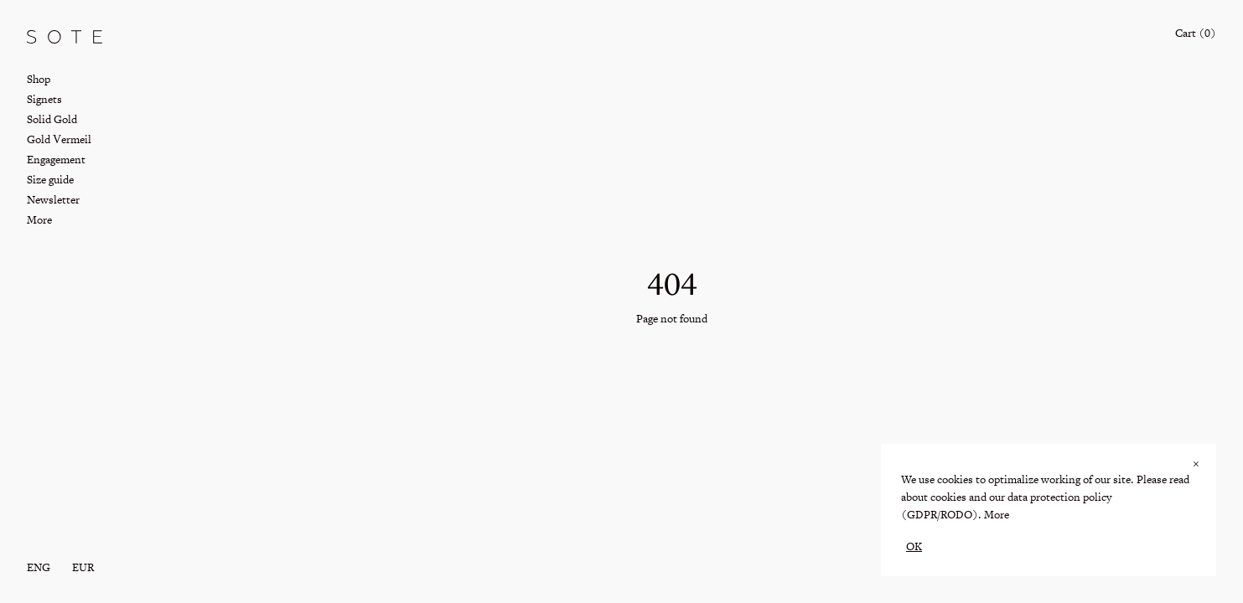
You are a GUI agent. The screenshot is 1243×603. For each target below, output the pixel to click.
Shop (38, 79)
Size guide (50, 180)
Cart (1195, 33)
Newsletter (53, 200)
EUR (83, 567)
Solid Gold (52, 119)
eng (38, 567)
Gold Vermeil (59, 139)
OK (914, 546)
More (996, 515)
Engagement (56, 160)
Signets (44, 99)
